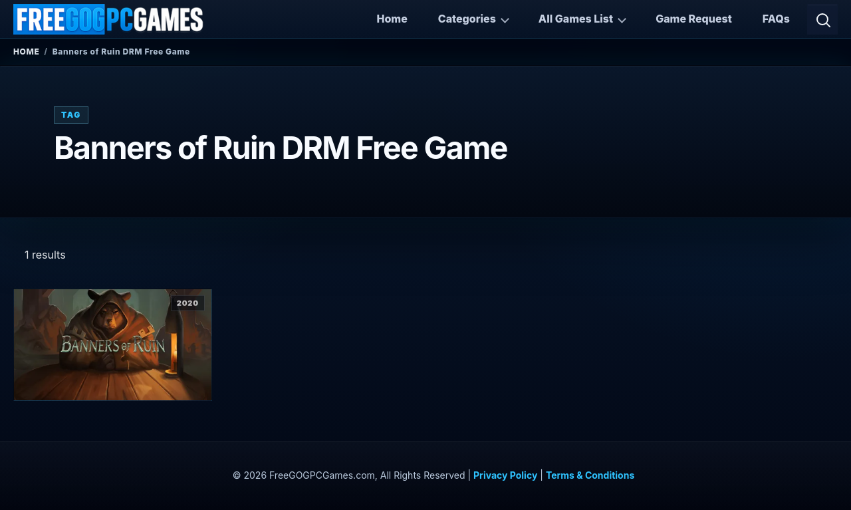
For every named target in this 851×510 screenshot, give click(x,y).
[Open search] (822, 19)
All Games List (576, 18)
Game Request (694, 18)
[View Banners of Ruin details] (112, 344)
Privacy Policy (505, 475)
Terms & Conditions (590, 475)
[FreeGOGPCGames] (109, 19)
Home (391, 18)
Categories (467, 18)
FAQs (776, 18)
